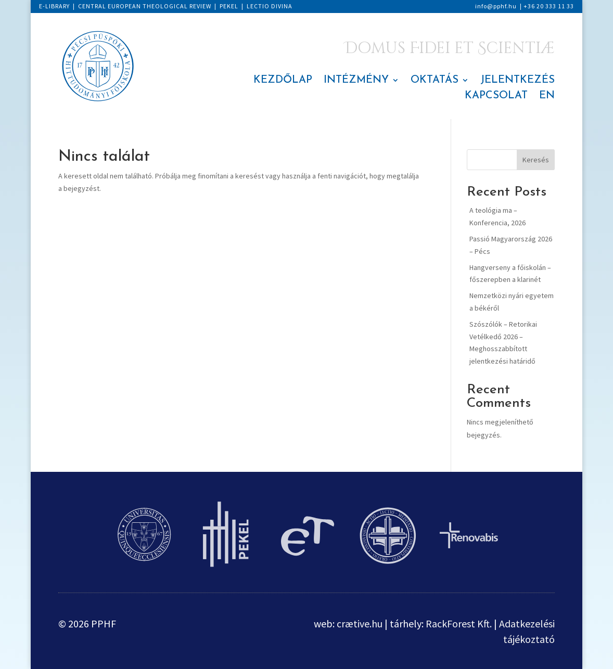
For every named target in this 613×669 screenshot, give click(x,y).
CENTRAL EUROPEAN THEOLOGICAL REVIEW (144, 6)
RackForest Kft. (459, 623)
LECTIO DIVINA (269, 6)
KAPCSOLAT (496, 96)
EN (547, 96)
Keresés (535, 159)
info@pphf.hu (496, 6)
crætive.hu (359, 623)
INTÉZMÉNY (356, 80)
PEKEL (229, 6)
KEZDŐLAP (282, 80)
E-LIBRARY (54, 6)
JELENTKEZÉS (517, 80)
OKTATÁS (434, 80)
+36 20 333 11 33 (548, 6)
